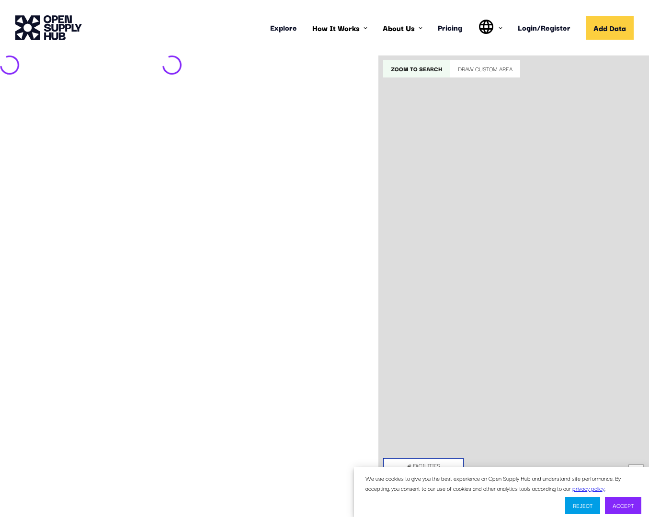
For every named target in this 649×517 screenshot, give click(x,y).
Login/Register (544, 27)
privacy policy (588, 488)
